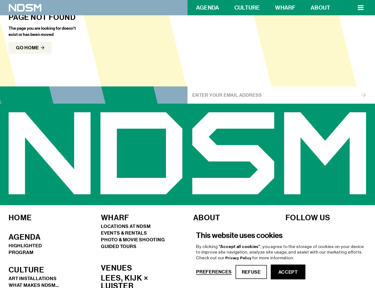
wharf (285, 7)
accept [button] (288, 272)
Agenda (207, 7)
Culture (247, 7)
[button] (360, 7)
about (320, 7)
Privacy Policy (238, 258)
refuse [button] (251, 272)
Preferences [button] (214, 272)
